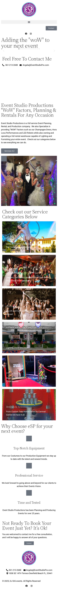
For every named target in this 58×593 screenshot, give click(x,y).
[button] (29, 22)
